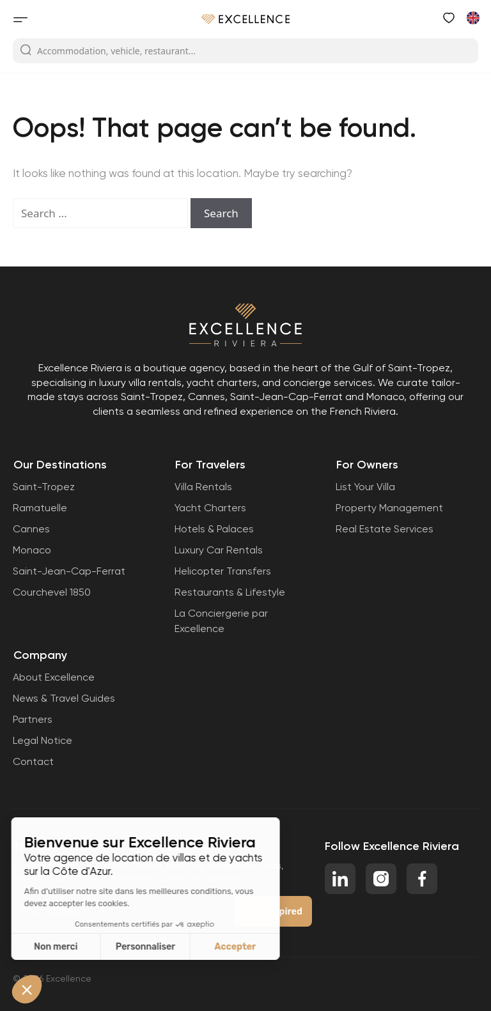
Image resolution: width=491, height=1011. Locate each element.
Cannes (31, 529)
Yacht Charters (210, 508)
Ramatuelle (40, 508)
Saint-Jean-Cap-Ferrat (69, 571)
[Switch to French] (472, 17)
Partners (32, 719)
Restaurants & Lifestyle (230, 592)
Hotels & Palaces (214, 529)
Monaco (32, 550)
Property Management (389, 508)
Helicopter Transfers (223, 571)
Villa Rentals (203, 487)
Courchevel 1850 (52, 592)
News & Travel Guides (64, 698)
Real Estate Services (384, 529)
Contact (33, 761)
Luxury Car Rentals (219, 550)
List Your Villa (365, 487)
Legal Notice (42, 740)
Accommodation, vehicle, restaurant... (108, 50)
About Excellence (54, 677)
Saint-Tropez (44, 487)
